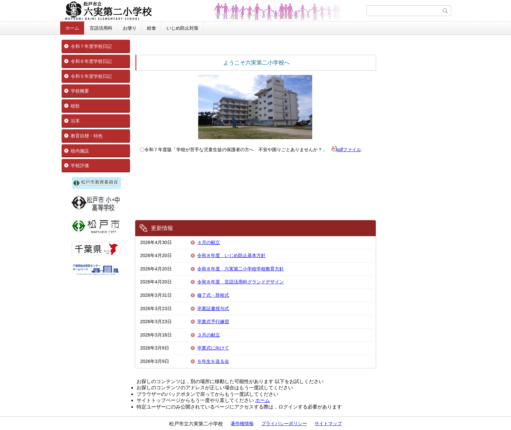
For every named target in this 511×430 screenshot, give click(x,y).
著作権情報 (242, 423)
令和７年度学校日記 (91, 46)
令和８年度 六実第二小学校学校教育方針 (240, 268)
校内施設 (80, 150)
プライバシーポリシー (284, 423)
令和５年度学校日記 (91, 76)
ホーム (72, 28)
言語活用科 (101, 28)
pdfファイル (346, 149)
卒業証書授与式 (213, 308)
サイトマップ (328, 423)
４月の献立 (208, 242)
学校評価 (80, 165)
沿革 (75, 120)
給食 (151, 28)
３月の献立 (208, 334)
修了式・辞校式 (213, 295)
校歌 (75, 105)
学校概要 (80, 90)
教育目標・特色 (87, 135)
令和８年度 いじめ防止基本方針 (231, 255)
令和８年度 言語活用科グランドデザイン (240, 281)
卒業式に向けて (213, 348)
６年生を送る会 (213, 361)
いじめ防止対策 (182, 28)
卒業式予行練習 (213, 321)
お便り (130, 28)
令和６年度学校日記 (91, 61)
